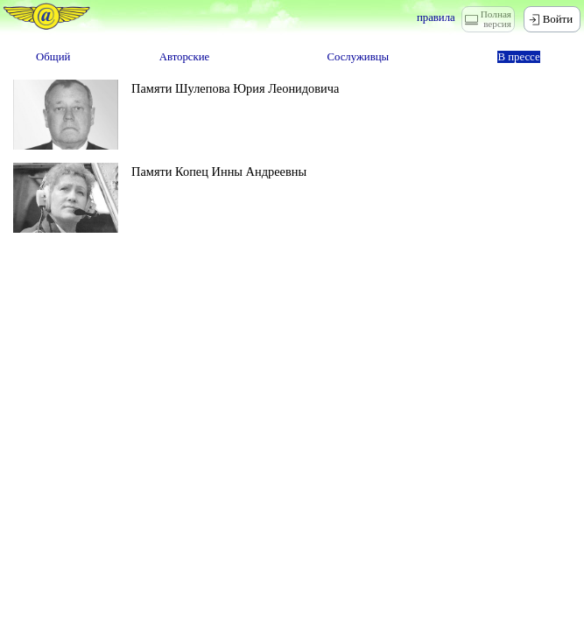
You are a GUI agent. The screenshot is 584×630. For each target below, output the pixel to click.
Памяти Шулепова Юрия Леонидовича (235, 88)
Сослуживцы (358, 57)
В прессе (518, 57)
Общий (53, 57)
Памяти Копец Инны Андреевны (218, 171)
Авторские (184, 57)
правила (436, 17)
